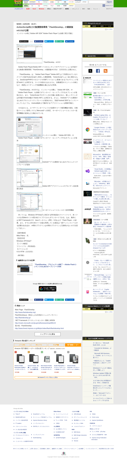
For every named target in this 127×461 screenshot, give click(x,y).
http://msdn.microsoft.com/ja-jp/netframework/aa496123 (35, 323)
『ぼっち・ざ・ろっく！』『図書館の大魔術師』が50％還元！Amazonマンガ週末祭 (102, 224)
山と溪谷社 (57, 426)
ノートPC (22, 345)
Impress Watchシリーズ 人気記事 (99, 306)
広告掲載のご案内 (45, 448)
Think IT (18, 414)
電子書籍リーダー (73, 345)
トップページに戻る (47, 334)
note (61, 41)
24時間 (94, 26)
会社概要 (81, 448)
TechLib (76, 441)
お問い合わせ (34, 448)
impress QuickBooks (97, 420)
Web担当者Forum (20, 417)
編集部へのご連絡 (57, 448)
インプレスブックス (38, 434)
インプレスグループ (91, 448)
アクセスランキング (94, 23)
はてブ (50, 41)
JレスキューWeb (78, 423)
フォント (95, 9)
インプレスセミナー (38, 423)
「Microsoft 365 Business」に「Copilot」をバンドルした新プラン (102, 355)
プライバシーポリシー (70, 448)
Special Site (92, 56)
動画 (89, 9)
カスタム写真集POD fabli (99, 434)
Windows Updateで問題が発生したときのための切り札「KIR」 (102, 375)
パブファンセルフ (97, 426)
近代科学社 (57, 435)
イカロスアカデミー (79, 426)
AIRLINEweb (77, 414)
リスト (31, 41)
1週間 (101, 26)
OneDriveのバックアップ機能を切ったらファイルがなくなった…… (102, 388)
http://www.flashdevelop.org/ (25, 312)
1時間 (86, 26)
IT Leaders (18, 423)
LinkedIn (71, 41)
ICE (91, 411)
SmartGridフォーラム (39, 414)
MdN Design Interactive (80, 435)
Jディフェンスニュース (80, 417)
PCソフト (39, 345)
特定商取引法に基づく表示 (106, 448)
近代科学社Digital (60, 437)
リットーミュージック (62, 414)
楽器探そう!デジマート (62, 417)
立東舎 (58, 423)
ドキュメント (75, 9)
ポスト (25, 41)
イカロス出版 (75, 411)
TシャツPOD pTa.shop (98, 431)
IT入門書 (56, 345)
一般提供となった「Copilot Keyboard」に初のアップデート (102, 363)
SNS (83, 9)
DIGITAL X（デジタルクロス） (41, 426)
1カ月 (109, 26)
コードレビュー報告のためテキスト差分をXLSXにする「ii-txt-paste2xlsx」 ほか (102, 82)
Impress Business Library (40, 420)
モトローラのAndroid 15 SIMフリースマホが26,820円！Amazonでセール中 (102, 246)
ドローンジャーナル (21, 426)
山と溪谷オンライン (61, 429)
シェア (40, 41)
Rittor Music (57, 411)
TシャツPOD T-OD (61, 420)
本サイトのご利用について (20, 448)
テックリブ (75, 438)
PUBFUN (92, 423)
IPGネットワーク (94, 429)
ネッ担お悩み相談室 (21, 429)
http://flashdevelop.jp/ (23, 318)
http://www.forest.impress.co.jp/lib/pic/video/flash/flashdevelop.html (39, 328)
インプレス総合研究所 (22, 420)
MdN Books (77, 432)
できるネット (19, 438)
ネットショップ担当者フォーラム (42, 417)
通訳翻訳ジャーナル (79, 420)
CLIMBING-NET (60, 432)
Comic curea (95, 417)
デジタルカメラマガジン (22, 435)
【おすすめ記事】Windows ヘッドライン (100, 338)
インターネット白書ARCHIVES (24, 441)
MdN (73, 429)
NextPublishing (37, 437)
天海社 (94, 414)
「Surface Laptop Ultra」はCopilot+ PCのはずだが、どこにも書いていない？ (102, 117)
